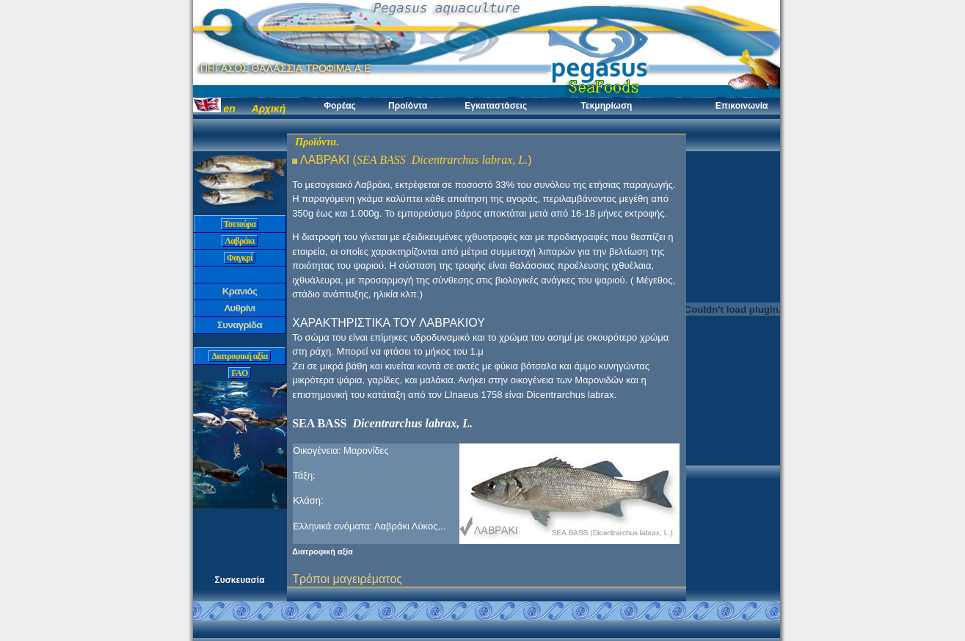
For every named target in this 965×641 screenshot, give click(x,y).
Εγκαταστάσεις (496, 106)
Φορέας (340, 106)
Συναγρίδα (239, 324)
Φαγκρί (239, 258)
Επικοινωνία (741, 106)
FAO (239, 373)
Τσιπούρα (240, 224)
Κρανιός (240, 291)
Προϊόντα (315, 142)
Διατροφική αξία (239, 356)
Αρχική (269, 109)
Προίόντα (407, 106)
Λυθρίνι (239, 308)
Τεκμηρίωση (606, 106)
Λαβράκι (239, 241)
